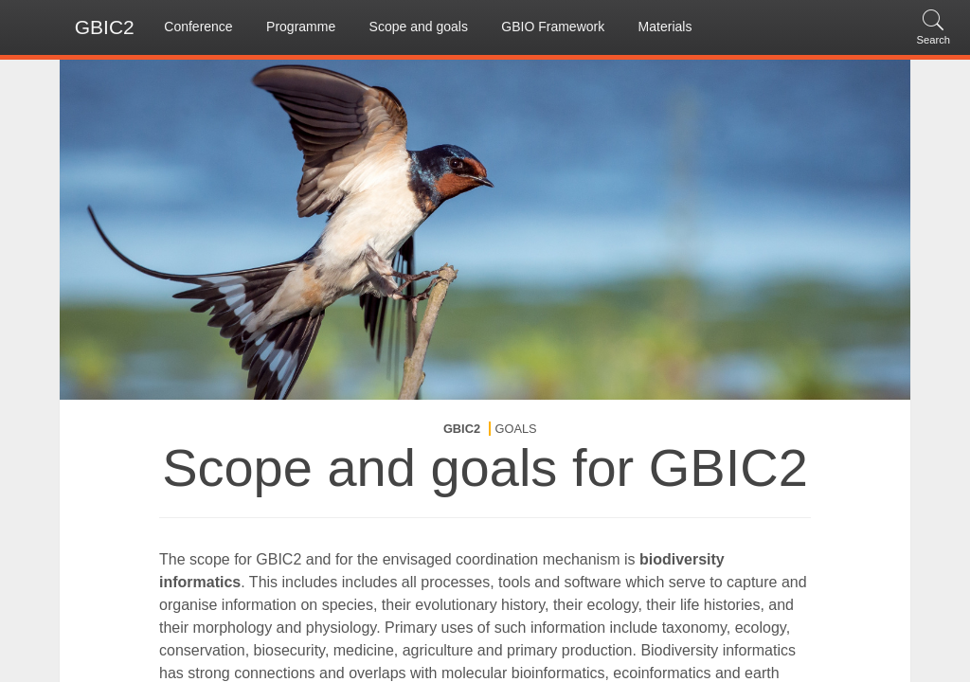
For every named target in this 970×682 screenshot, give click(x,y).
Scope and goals (418, 26)
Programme (300, 26)
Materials (665, 26)
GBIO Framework (552, 26)
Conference (198, 26)
